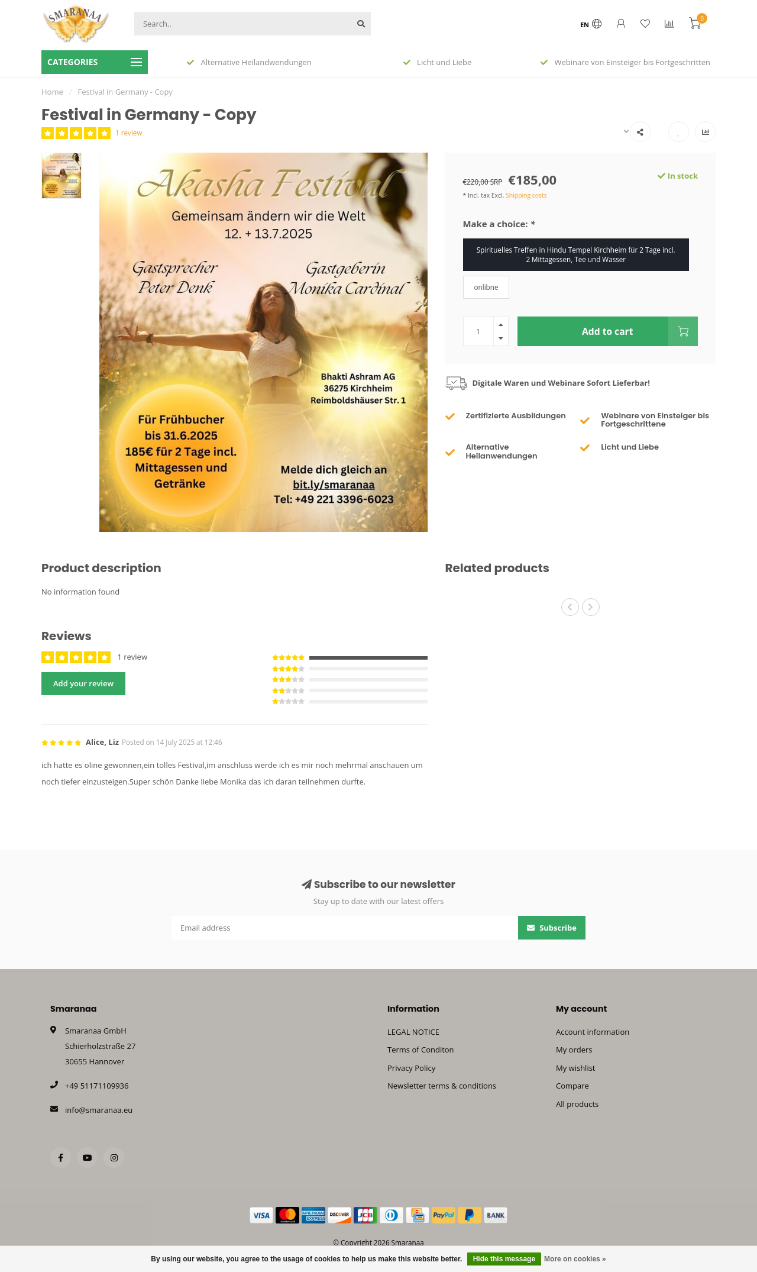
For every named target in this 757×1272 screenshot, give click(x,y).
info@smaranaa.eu (98, 1110)
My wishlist (576, 1068)
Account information (592, 1031)
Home (52, 91)
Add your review (83, 683)
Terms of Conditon (420, 1049)
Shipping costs (526, 195)
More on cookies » (575, 1259)
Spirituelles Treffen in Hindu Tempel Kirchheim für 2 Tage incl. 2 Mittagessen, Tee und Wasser (576, 254)
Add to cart (640, 331)
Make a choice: (499, 224)
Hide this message (504, 1259)
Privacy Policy (411, 1068)
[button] (570, 607)
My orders (574, 1049)
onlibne (486, 287)
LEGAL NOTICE (413, 1031)
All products (577, 1104)
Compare (572, 1085)
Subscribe (552, 927)
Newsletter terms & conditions (441, 1085)
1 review (128, 132)
